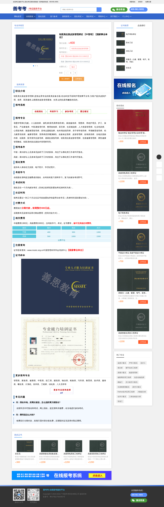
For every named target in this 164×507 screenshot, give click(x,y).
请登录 (140, 2)
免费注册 (148, 2)
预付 (73, 67)
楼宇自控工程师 (131, 368)
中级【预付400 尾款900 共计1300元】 (75, 56)
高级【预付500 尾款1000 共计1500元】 (75, 62)
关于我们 (114, 16)
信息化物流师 (139, 377)
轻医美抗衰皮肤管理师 (79, 49)
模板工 (120, 382)
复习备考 (53, 16)
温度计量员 (122, 363)
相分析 (120, 368)
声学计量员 (133, 363)
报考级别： (63, 52)
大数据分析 (142, 392)
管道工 (120, 401)
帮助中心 (101, 16)
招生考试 (77, 16)
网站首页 (17, 16)
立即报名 (78, 79)
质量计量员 (122, 373)
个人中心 (126, 16)
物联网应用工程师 (124, 377)
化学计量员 (122, 397)
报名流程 (41, 16)
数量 (61, 73)
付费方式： (63, 67)
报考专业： (63, 48)
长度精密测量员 (123, 387)
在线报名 (29, 16)
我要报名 (132, 2)
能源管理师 (133, 373)
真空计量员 (136, 387)
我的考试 (89, 16)
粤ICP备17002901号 (57, 497)
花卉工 (142, 363)
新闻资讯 (65, 16)
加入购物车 (65, 79)
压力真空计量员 (131, 382)
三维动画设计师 (135, 397)
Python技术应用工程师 (126, 392)
